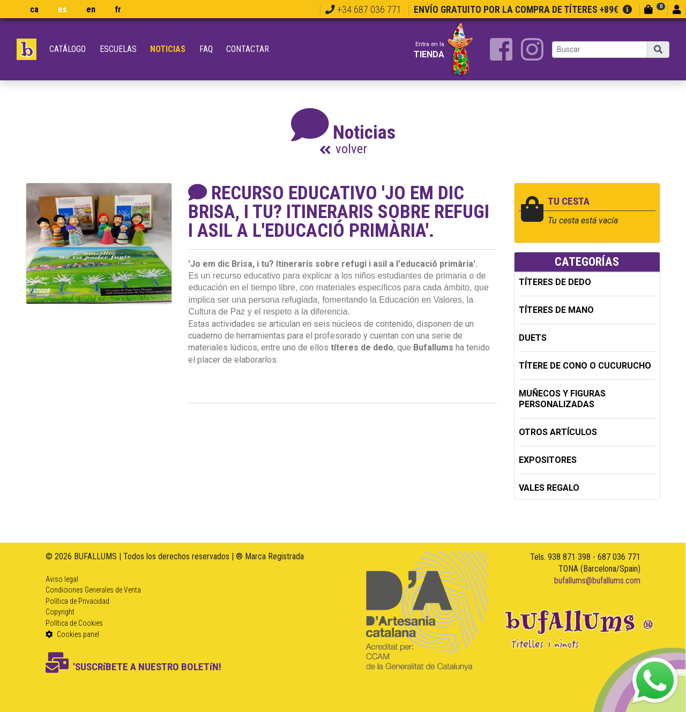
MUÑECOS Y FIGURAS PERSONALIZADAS (562, 398)
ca (34, 9)
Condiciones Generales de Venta (93, 590)
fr (118, 9)
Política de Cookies (74, 623)
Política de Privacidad (77, 601)
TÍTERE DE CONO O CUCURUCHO (585, 366)
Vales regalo (549, 488)
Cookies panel (72, 634)
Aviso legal (62, 579)
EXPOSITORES (548, 460)
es (62, 9)
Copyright (60, 612)
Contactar (247, 49)
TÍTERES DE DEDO (555, 282)
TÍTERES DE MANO (556, 310)
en (90, 9)
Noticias (167, 49)
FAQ (206, 49)
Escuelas (118, 49)
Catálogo (67, 49)
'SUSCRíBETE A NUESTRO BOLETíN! (133, 667)
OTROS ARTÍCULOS (558, 432)
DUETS (533, 338)
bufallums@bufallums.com (597, 580)
